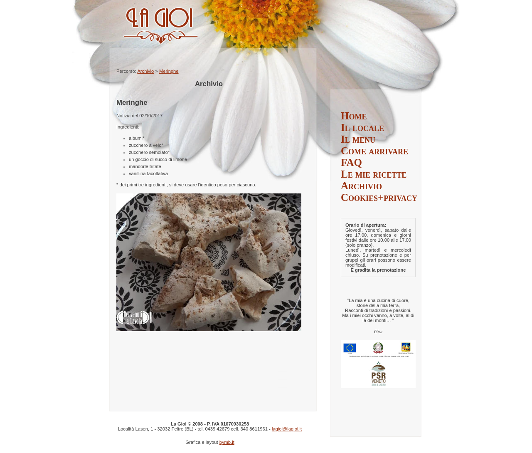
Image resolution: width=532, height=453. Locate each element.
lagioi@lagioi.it (287, 428)
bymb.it (226, 442)
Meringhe (169, 71)
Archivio (145, 71)
